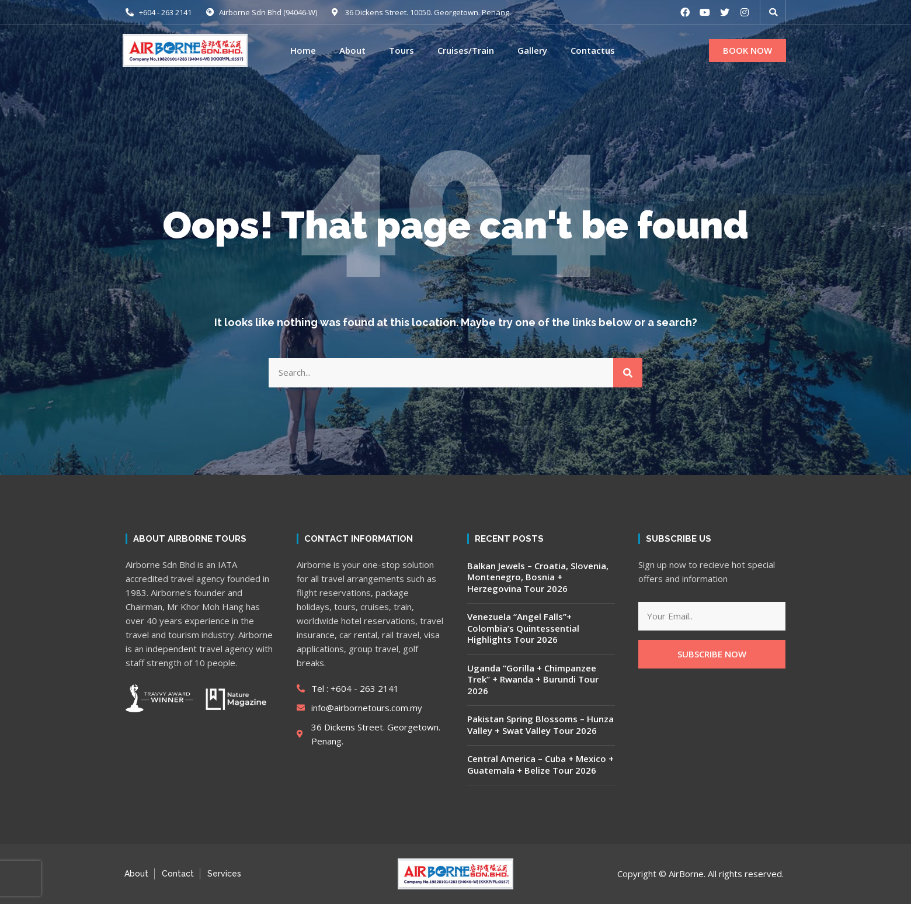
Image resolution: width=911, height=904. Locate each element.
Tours (401, 50)
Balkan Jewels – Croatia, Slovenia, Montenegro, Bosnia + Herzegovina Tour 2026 (538, 577)
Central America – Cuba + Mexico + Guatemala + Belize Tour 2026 (540, 764)
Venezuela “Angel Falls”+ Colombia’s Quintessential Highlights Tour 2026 (523, 628)
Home (303, 50)
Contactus (593, 50)
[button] (747, 51)
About (352, 50)
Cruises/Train (465, 50)
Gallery (532, 50)
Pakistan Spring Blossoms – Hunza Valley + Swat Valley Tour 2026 (540, 724)
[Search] (627, 372)
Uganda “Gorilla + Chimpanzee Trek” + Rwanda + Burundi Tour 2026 (533, 679)
